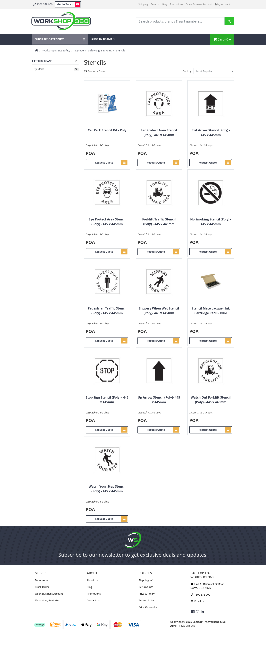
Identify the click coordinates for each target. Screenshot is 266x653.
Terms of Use (146, 600)
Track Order (42, 587)
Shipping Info (146, 580)
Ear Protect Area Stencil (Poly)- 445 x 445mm (159, 132)
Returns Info (146, 587)
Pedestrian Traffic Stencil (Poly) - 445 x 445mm (107, 310)
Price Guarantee (148, 607)
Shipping (143, 4)
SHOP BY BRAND (103, 39)
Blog (164, 4)
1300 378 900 (43, 4)
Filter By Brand (42, 61)
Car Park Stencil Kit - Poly (107, 130)
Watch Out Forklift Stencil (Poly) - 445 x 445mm (211, 399)
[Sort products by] (213, 71)
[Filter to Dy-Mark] (55, 69)
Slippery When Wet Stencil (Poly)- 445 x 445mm (159, 310)
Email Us (198, 601)
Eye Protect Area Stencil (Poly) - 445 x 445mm (107, 221)
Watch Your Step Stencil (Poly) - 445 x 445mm (107, 488)
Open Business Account (199, 4)
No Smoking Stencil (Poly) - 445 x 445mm (210, 221)
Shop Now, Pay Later (47, 600)
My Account (42, 580)
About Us (92, 580)
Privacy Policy (147, 593)
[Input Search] (180, 21)
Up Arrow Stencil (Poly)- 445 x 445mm (159, 399)
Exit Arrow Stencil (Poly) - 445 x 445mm (210, 132)
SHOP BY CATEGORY (60, 39)
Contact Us (93, 600)
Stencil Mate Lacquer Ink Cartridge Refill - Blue (211, 310)
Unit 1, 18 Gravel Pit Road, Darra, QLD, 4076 (208, 586)
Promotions (176, 4)
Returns (155, 4)
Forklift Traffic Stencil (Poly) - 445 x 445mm (158, 221)
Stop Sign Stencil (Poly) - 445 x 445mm (107, 399)
